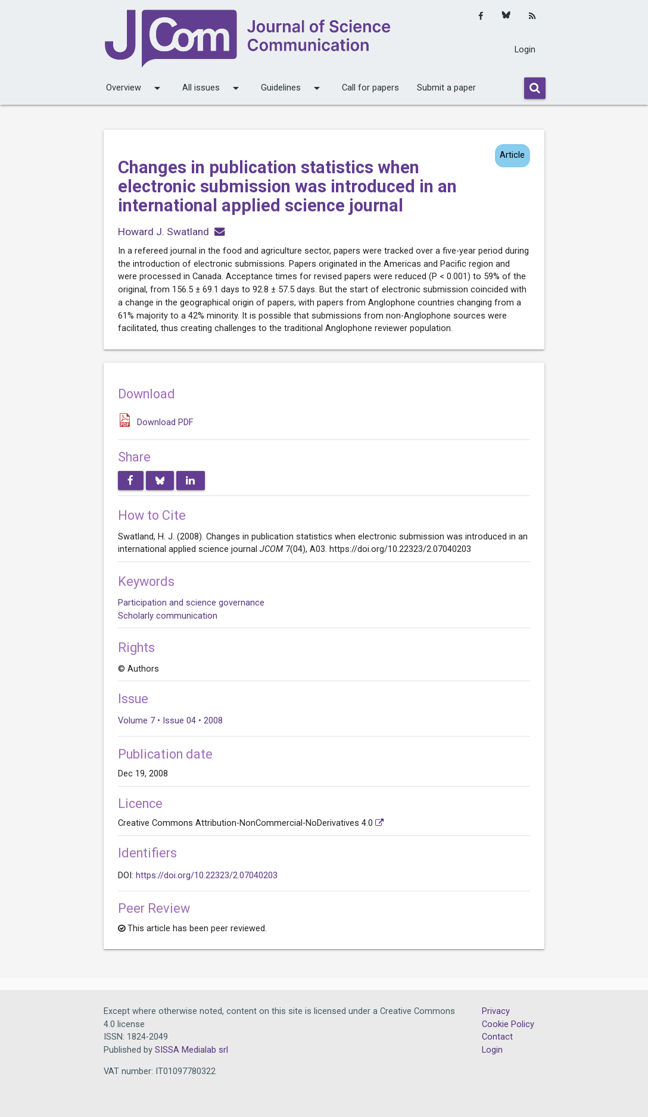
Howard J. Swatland (163, 232)
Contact (497, 1037)
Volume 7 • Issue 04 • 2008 (170, 721)
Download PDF (165, 422)
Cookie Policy (508, 1024)
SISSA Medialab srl (191, 1050)
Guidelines (292, 88)
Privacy (496, 1011)
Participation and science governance (191, 603)
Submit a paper (446, 88)
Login (525, 50)
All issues (212, 88)
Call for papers (370, 88)
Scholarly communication (167, 616)
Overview (135, 88)
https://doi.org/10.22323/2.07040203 (207, 875)
